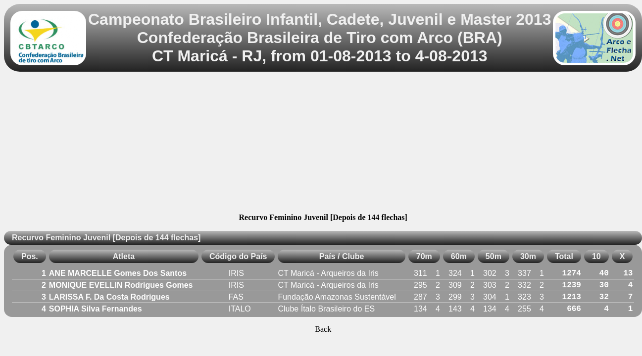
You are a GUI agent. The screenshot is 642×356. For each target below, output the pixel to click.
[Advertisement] (323, 144)
